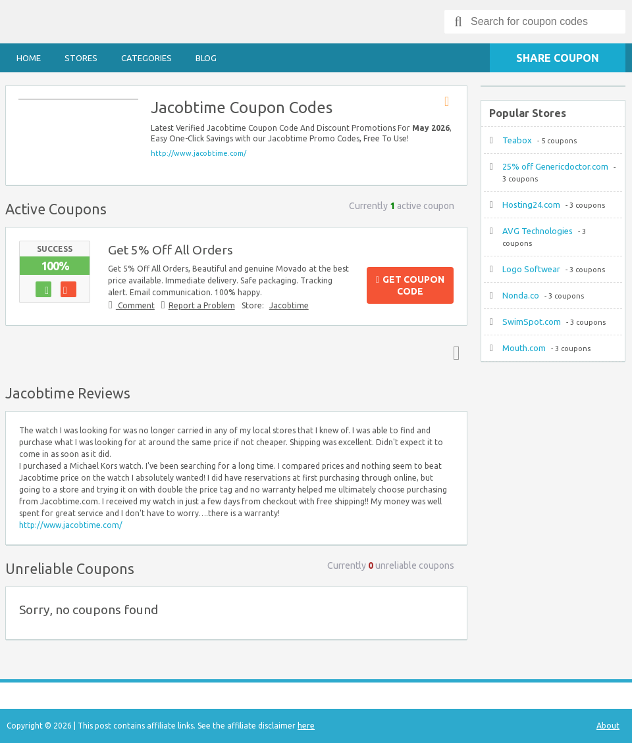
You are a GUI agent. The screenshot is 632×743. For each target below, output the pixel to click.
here (306, 725)
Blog (206, 57)
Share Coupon (557, 58)
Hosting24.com (531, 204)
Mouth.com (524, 347)
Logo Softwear (531, 269)
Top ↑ (453, 352)
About (607, 725)
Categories (146, 57)
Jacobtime (289, 305)
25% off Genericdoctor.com (555, 166)
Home (28, 57)
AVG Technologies (537, 230)
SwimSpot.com (531, 321)
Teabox (517, 140)
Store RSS (451, 101)
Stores (81, 57)
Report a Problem (202, 305)
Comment (135, 305)
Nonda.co (520, 295)
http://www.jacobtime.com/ (198, 153)
